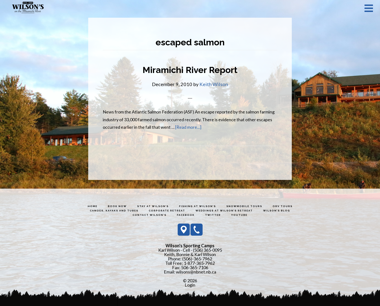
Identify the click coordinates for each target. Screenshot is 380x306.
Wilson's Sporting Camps (27, 8)
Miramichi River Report (190, 70)
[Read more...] (188, 127)
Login (190, 285)
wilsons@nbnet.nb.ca (196, 271)
